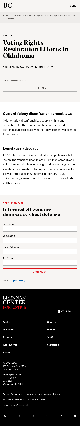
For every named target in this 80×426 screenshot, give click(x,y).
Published (7, 80)
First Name (9, 224)
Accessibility (24, 405)
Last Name (9, 235)
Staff (50, 337)
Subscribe (53, 344)
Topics (6, 322)
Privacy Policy (9, 405)
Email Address (11, 247)
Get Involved (10, 344)
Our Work (17, 15)
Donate (51, 329)
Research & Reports (34, 15)
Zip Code (8, 258)
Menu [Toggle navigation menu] (72, 6)
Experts (7, 337)
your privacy (19, 280)
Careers (51, 322)
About (6, 352)
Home (5, 15)
